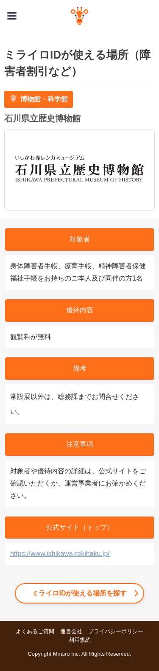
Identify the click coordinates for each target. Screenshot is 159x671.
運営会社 (71, 631)
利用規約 (80, 640)
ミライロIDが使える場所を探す (79, 593)
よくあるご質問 (35, 631)
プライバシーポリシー (115, 631)
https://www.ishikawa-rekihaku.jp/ (60, 553)
